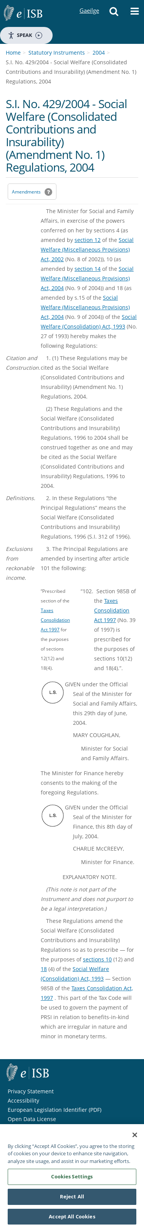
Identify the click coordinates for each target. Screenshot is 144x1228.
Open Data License (32, 1119)
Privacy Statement (31, 1091)
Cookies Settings (72, 1179)
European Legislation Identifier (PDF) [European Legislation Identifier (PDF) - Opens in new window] (54, 1109)
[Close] (134, 1137)
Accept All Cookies (72, 1219)
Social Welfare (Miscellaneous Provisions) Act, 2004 (87, 278)
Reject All (72, 1199)
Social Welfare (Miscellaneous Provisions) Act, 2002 (87, 249)
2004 (99, 52)
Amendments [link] (26, 192)
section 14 (87, 268)
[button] (113, 13)
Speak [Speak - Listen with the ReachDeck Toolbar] (25, 35)
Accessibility (23, 1100)
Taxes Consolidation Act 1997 (55, 619)
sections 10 (97, 959)
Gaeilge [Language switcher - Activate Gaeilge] (89, 3)
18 (44, 969)
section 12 (87, 240)
